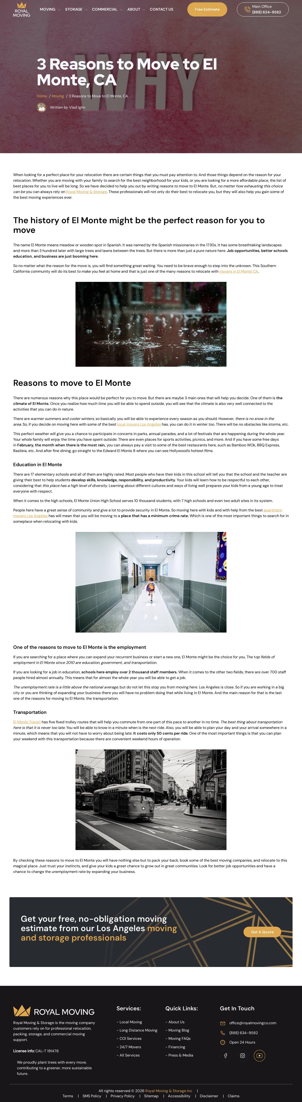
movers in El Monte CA (238, 271)
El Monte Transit (27, 722)
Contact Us (161, 9)
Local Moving (131, 1022)
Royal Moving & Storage (86, 191)
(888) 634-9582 (266, 12)
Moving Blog (178, 1030)
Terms (73, 1096)
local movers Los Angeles (139, 424)
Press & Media (180, 1055)
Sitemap (156, 1096)
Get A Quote (262, 931)
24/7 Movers (130, 1046)
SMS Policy (97, 1096)
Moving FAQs (179, 1038)
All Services (130, 1055)
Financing (176, 1046)
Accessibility (184, 1096)
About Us (176, 1022)
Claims (233, 1096)
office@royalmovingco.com (252, 1023)
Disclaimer (214, 1096)
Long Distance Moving (138, 1030)
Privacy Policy (127, 1096)
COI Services (131, 1038)
